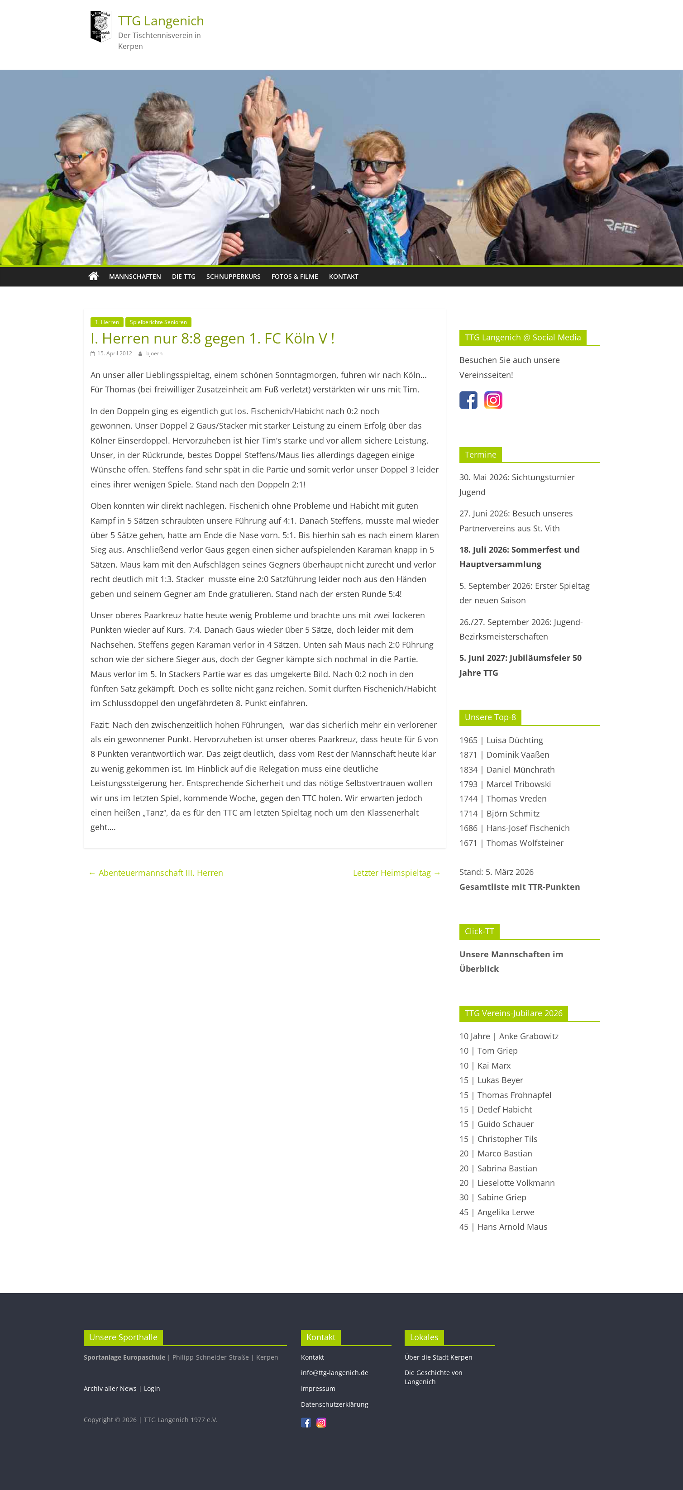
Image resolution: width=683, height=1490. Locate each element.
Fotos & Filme (295, 276)
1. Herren (107, 322)
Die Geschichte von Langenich (434, 1377)
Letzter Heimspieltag (397, 872)
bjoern (154, 353)
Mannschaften (135, 276)
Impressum (318, 1388)
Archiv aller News (110, 1388)
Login (152, 1388)
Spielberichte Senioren (158, 322)
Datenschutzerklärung (334, 1404)
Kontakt (343, 276)
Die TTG (184, 276)
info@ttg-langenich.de (334, 1372)
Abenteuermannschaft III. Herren (155, 872)
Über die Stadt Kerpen (439, 1357)
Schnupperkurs (233, 276)
